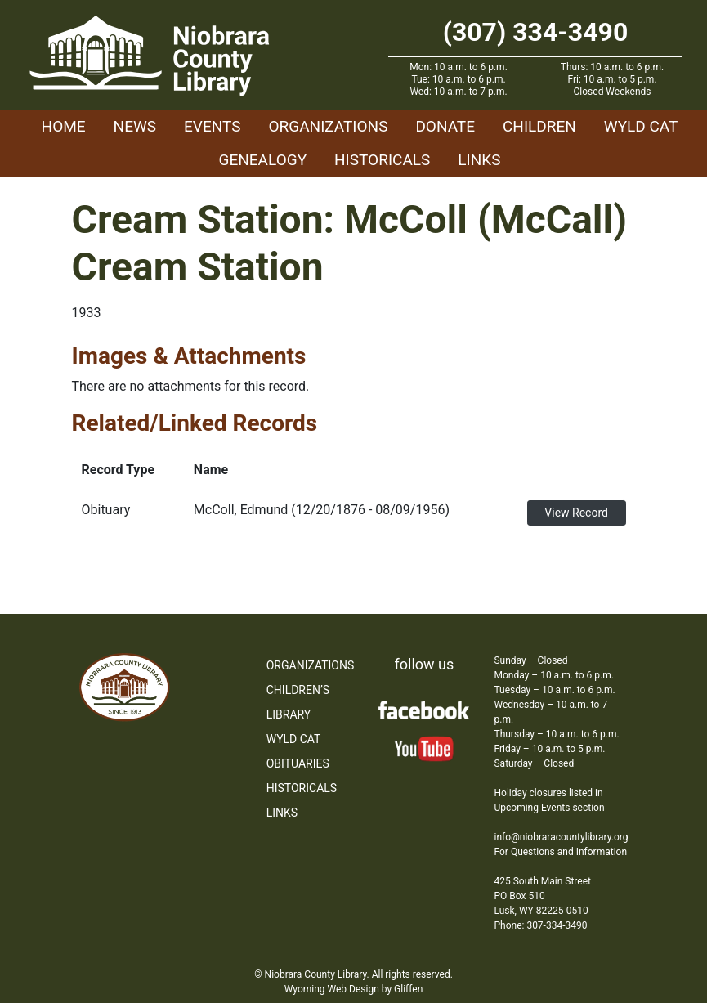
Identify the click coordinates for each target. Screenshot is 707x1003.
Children (539, 126)
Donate (445, 126)
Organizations (327, 126)
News (135, 126)
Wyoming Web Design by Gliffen (353, 989)
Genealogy (263, 159)
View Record (576, 512)
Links (479, 159)
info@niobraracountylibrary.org (561, 837)
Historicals (382, 159)
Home (64, 126)
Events (212, 126)
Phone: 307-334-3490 (540, 925)
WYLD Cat (641, 126)
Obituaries (297, 763)
